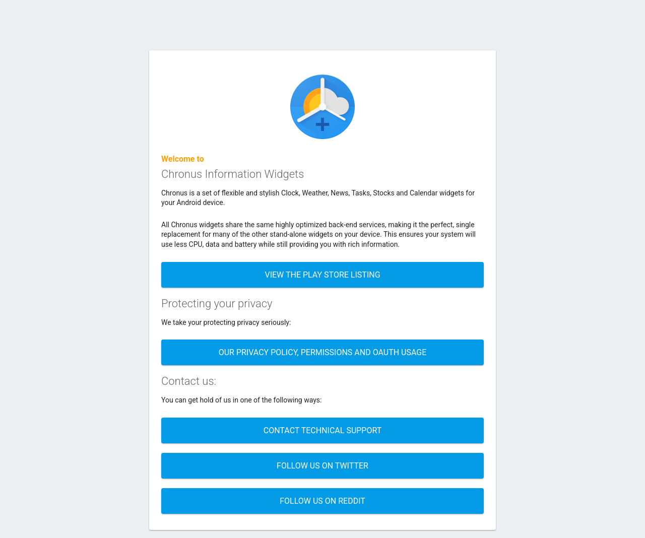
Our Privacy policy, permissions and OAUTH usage (323, 352)
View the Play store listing (322, 275)
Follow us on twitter (322, 465)
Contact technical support (323, 430)
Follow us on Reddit (322, 501)
